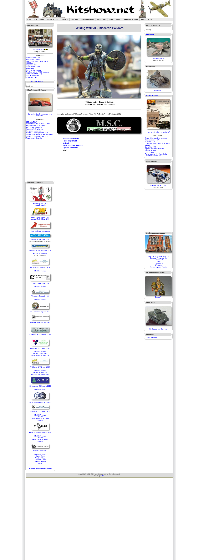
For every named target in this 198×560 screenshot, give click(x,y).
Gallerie (74, 19)
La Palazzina (158, 263)
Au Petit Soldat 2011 (40, 451)
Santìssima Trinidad (33, 59)
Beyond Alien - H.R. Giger (35, 125)
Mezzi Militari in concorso (40, 355)
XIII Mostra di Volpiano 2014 (40, 312)
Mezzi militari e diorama (40, 418)
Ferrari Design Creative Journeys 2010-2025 (40, 115)
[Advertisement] (40, 160)
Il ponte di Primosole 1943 (154, 149)
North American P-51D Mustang (37, 72)
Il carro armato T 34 (152, 140)
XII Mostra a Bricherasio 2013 (40, 386)
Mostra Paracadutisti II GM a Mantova (39, 134)
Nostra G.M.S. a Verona (34, 129)
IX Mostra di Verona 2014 (40, 283)
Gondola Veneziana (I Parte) (158, 256)
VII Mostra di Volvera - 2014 (40, 267)
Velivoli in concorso (40, 353)
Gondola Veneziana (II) (158, 258)
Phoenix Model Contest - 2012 (40, 432)
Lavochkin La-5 (31, 77)
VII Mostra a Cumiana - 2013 (40, 348)
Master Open (40, 456)
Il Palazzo (158, 265)
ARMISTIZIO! (150, 142)
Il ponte (158, 261)
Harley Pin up (31, 68)
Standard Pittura (40, 461)
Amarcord (101, 19)
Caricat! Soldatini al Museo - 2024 (38, 124)
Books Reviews (87, 19)
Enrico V (158, 297)
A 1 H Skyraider (158, 59)
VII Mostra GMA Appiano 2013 (40, 402)
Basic (40, 463)
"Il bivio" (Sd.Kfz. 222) (34, 74)
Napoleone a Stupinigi (34, 138)
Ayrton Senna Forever (34, 127)
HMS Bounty (30, 63)
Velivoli (40, 417)
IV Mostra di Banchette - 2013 (40, 335)
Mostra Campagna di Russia (40, 322)
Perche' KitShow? (151, 337)
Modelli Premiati (40, 271)
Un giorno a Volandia (33, 131)
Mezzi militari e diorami (40, 439)
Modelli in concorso (40, 254)
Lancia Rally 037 (38, 50)
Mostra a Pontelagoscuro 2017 (37, 136)
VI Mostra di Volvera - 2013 (40, 367)
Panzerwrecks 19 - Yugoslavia (156, 154)
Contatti (64, 19)
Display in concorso (40, 372)
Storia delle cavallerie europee (156, 138)
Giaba (103, 476)
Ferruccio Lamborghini (34, 70)
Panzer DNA (149, 152)
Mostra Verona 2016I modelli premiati (40, 204)
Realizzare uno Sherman (158, 329)
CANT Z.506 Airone (33, 66)
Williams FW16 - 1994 (158, 185)
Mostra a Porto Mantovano (40, 231)
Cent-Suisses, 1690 (33, 58)
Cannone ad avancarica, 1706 (37, 61)
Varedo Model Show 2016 (40, 217)
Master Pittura (40, 458)
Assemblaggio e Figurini (158, 267)
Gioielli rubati (115, 19)
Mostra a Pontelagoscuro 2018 (37, 133)
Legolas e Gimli (31, 65)
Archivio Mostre (131, 19)
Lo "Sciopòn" (158, 260)
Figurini (40, 420)
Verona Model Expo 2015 (40, 239)
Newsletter (52, 19)
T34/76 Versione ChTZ (34, 75)
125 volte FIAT (31, 122)
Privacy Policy (147, 19)
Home (29, 19)
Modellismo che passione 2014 (40, 250)
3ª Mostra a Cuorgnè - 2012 (40, 411)
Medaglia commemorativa (40, 374)
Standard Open (40, 460)
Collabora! (39, 19)
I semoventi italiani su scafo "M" (158, 132)
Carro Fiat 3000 (150, 147)
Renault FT (158, 90)
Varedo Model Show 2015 (40, 219)
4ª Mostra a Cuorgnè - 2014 (40, 296)
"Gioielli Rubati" (37, 82)
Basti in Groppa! (151, 150)
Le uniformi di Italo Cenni (154, 156)
